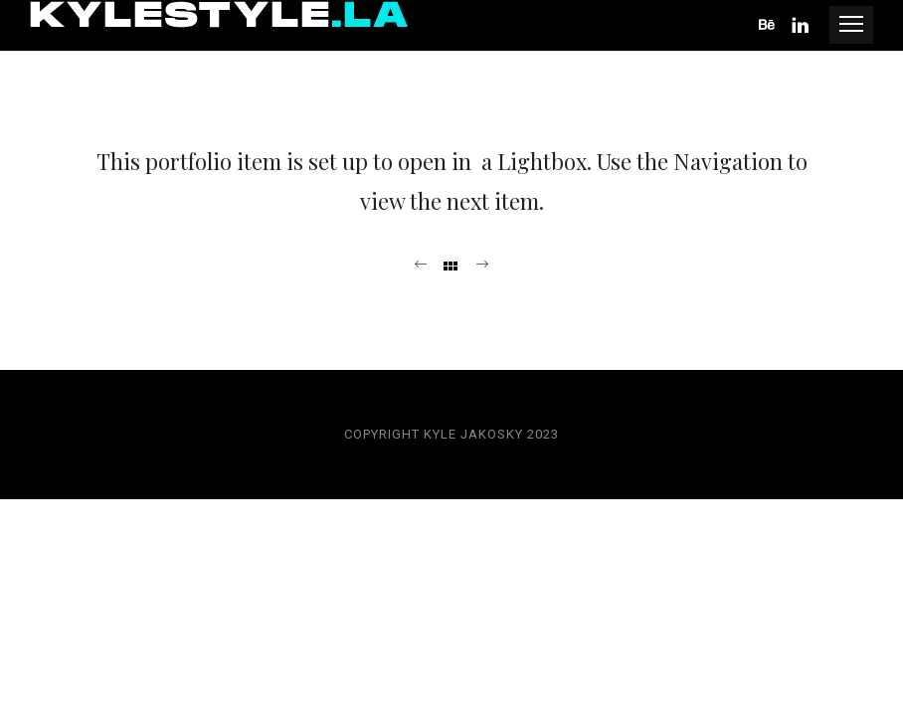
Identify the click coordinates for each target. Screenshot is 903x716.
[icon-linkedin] (801, 26)
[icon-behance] (773, 26)
